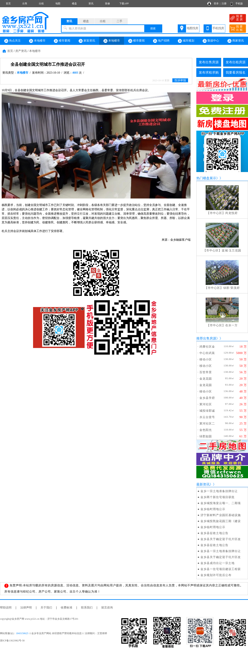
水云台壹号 (207, 417)
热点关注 (12, 41)
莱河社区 (205, 404)
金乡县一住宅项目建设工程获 (220, 569)
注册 (224, 3)
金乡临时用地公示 (212, 509)
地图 (57, 3)
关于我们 (46, 607)
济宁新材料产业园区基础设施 (220, 515)
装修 (107, 3)
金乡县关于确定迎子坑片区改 (220, 539)
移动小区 (205, 359)
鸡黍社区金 (207, 346)
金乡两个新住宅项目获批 (217, 497)
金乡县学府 (207, 397)
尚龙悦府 (231, 213)
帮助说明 (6, 607)
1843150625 (22, 633)
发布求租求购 (209, 72)
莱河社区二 (207, 423)
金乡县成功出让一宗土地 (217, 563)
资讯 (90, 3)
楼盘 (74, 3)
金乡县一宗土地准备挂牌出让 (220, 551)
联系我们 (87, 607)
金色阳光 (205, 430)
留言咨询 (107, 607)
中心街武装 (207, 353)
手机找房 (218, 28)
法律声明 (26, 607)
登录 (216, 3)
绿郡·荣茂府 (231, 287)
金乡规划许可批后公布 (215, 575)
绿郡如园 (205, 436)
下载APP (124, 3)
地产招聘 (161, 41)
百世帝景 (205, 372)
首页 (8, 3)
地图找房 (192, 28)
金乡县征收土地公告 (214, 533)
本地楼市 (37, 41)
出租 (41, 3)
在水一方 (231, 325)
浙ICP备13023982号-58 (12, 640)
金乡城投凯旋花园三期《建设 (220, 521)
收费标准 (66, 607)
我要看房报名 (236, 72)
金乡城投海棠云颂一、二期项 (220, 503)
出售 (24, 3)
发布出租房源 (236, 62)
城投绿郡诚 (207, 410)
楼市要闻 (62, 41)
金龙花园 (205, 378)
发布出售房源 (209, 62)
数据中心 (211, 41)
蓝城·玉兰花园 (231, 250)
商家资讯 (235, 41)
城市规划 (186, 41)
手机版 (239, 3)
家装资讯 (87, 41)
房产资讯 (21, 51)
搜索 (153, 28)
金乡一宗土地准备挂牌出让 (219, 491)
